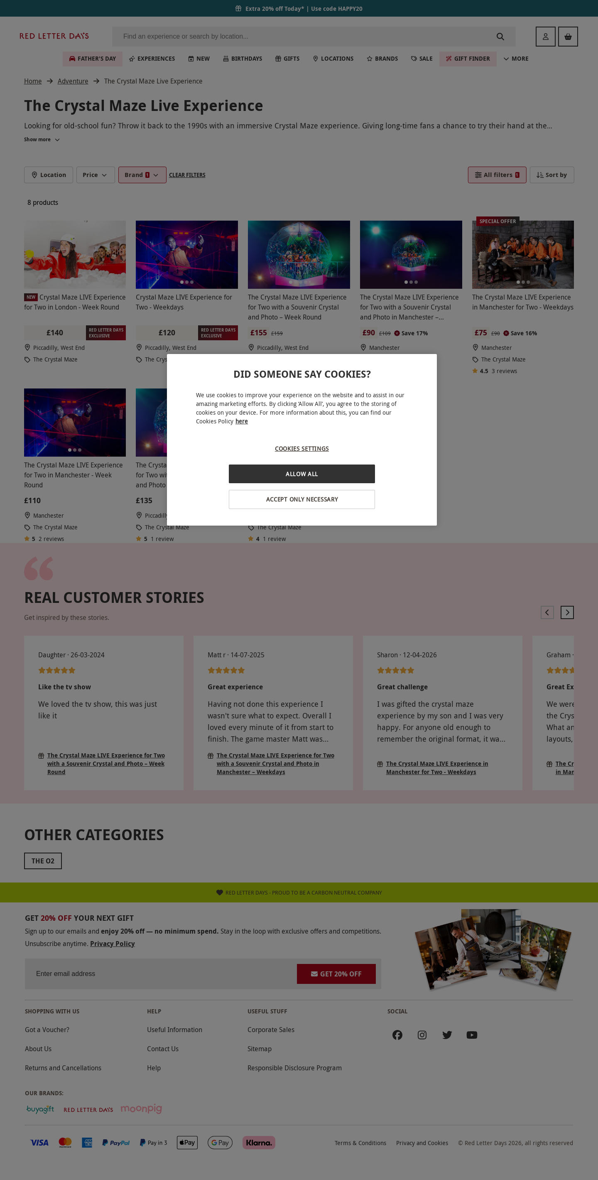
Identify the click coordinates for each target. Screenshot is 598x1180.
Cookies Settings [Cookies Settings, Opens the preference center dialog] (302, 448)
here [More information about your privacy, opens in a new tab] (241, 421)
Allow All (302, 474)
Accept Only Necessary (302, 499)
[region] (302, 440)
